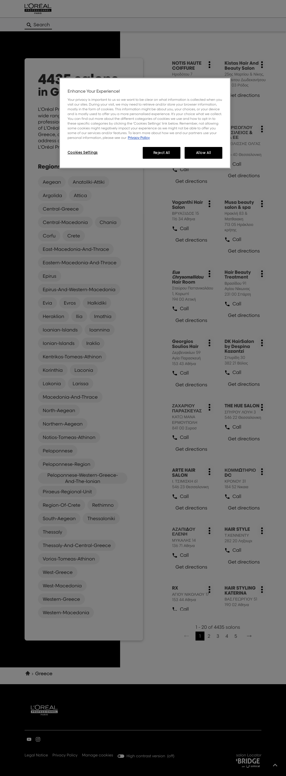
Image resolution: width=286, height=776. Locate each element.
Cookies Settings (83, 152)
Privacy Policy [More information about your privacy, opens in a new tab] (139, 137)
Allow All (203, 153)
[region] (145, 123)
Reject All (161, 153)
